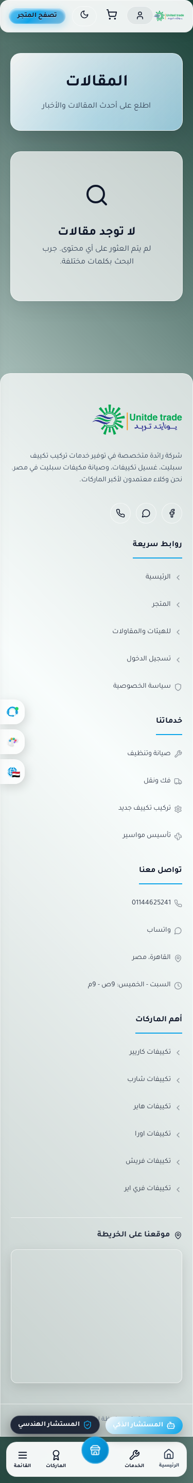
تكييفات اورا (158, 1135)
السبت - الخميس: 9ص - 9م (135, 986)
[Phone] (120, 513)
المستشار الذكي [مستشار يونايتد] (144, 1425)
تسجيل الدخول (154, 660)
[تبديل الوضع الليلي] (84, 16)
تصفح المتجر (37, 16)
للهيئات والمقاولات (147, 632)
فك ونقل (163, 781)
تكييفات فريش (154, 1162)
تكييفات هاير (158, 1108)
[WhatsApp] (146, 513)
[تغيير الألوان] (12, 741)
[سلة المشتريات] (111, 16)
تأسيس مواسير (152, 836)
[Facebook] (172, 513)
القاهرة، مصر (157, 958)
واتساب (164, 931)
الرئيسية (164, 577)
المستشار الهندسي (55, 1424)
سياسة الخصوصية (147, 687)
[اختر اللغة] (12, 771)
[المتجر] (95, 1450)
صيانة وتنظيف (154, 754)
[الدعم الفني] (12, 712)
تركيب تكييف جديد (150, 809)
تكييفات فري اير (153, 1189)
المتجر (167, 605)
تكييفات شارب (154, 1080)
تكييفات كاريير (156, 1053)
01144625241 (157, 903)
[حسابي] (140, 15)
